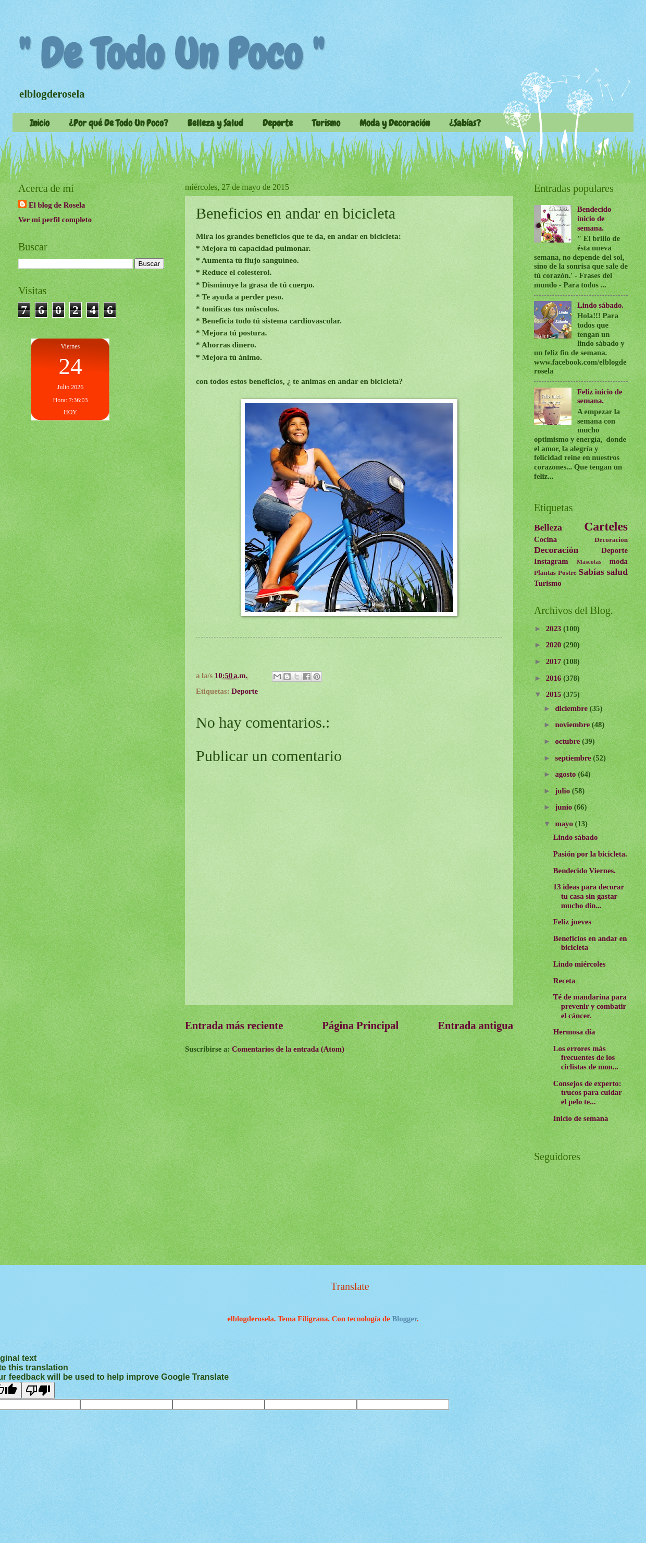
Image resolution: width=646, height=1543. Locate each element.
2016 (554, 678)
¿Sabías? (465, 123)
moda (619, 561)
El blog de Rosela (57, 205)
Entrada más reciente (234, 1025)
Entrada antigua (475, 1025)
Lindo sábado (575, 837)
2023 (554, 628)
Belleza (548, 527)
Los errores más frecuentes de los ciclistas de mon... (585, 1057)
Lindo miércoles (579, 964)
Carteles (606, 526)
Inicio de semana (580, 1118)
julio (563, 791)
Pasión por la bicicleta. (590, 854)
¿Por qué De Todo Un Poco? (118, 123)
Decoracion (611, 540)
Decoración (556, 550)
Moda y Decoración (394, 123)
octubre (568, 741)
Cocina (545, 539)
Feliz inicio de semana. (600, 396)
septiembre (574, 758)
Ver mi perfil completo (55, 219)
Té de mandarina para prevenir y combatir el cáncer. (590, 1006)
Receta (564, 981)
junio (564, 807)
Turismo (326, 123)
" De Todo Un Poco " (171, 54)
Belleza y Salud (215, 123)
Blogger (404, 1319)
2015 (554, 694)
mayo (565, 823)
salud (617, 571)
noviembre (573, 724)
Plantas (545, 572)
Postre (567, 572)
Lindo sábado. (600, 305)
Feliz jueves (572, 922)
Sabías (591, 571)
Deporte (278, 123)
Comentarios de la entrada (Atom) (288, 1049)
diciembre (572, 708)
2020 (554, 645)
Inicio (39, 123)
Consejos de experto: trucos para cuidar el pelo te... (587, 1092)
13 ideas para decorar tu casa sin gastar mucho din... (588, 896)
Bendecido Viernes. (584, 870)
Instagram (551, 561)
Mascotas (589, 562)
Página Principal (360, 1025)
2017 (554, 661)
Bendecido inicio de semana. (594, 218)
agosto (566, 774)
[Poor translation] (38, 1390)
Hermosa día (574, 1032)
